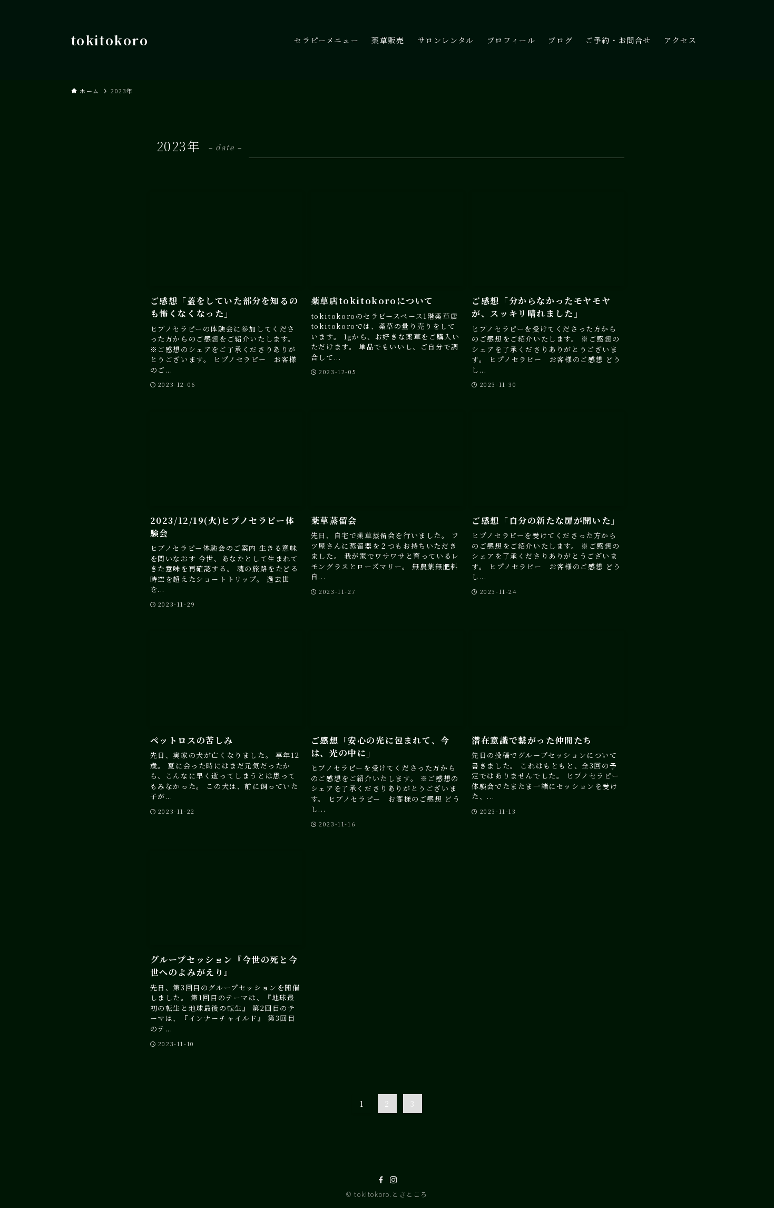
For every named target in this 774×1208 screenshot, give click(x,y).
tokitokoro (110, 40)
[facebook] (381, 1180)
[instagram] (393, 1180)
